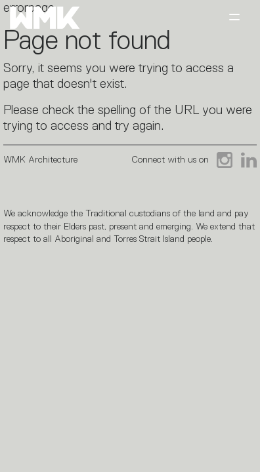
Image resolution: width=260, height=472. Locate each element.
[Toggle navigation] (234, 18)
